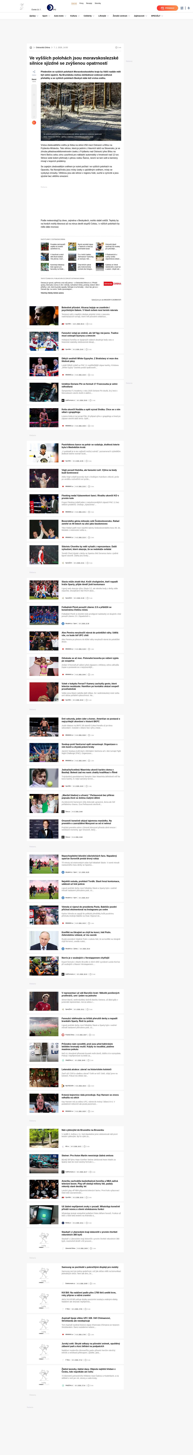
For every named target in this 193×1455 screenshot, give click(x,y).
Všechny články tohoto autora (52, 293)
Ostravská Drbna (43, 47)
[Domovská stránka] (30, 47)
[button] (34, 101)
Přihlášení (167, 8)
